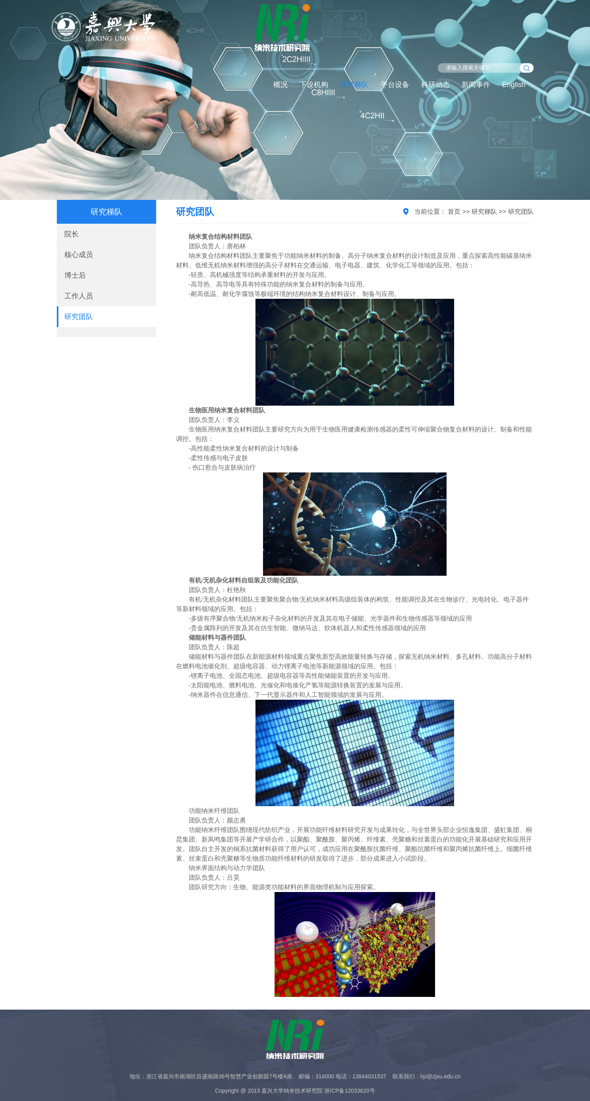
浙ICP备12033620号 (349, 1090)
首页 (454, 211)
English (514, 85)
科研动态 (435, 85)
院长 (71, 234)
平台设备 (395, 85)
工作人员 (78, 296)
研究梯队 (354, 85)
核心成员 (78, 255)
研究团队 (78, 317)
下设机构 (314, 85)
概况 (280, 85)
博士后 (75, 275)
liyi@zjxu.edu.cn (440, 1076)
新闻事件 (476, 85)
